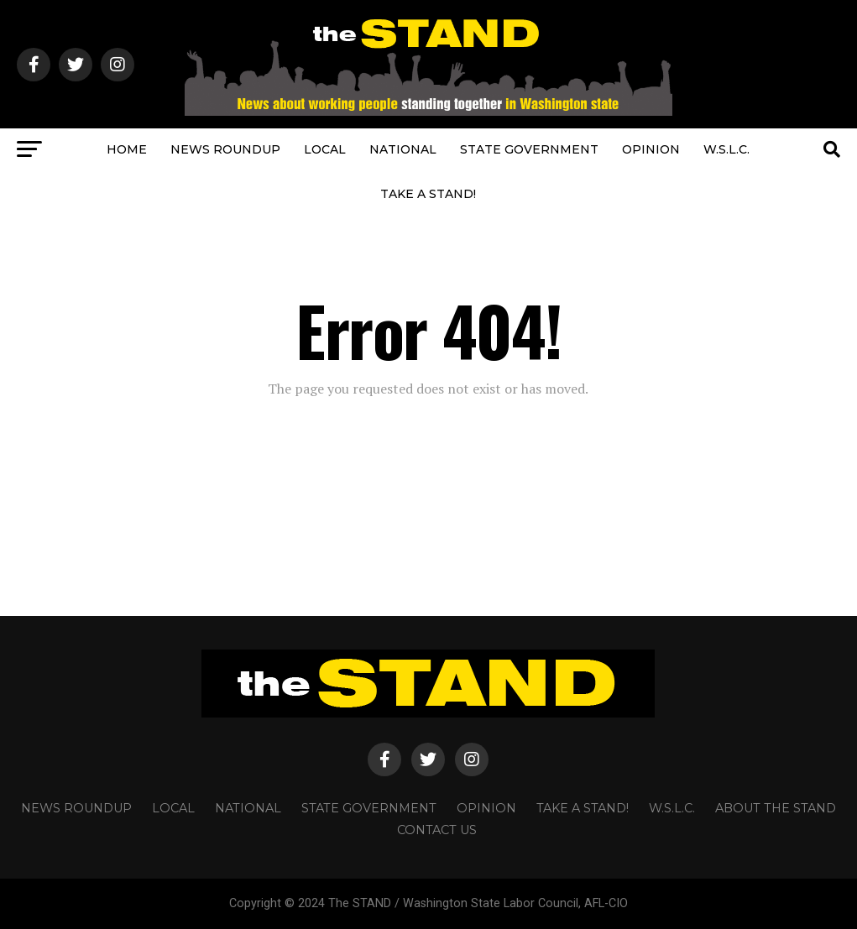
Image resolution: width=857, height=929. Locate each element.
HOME (127, 149)
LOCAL (325, 149)
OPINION (651, 149)
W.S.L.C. (726, 149)
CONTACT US (437, 830)
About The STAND (775, 808)
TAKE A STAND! (428, 193)
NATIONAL (402, 149)
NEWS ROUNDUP (225, 149)
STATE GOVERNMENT (529, 149)
